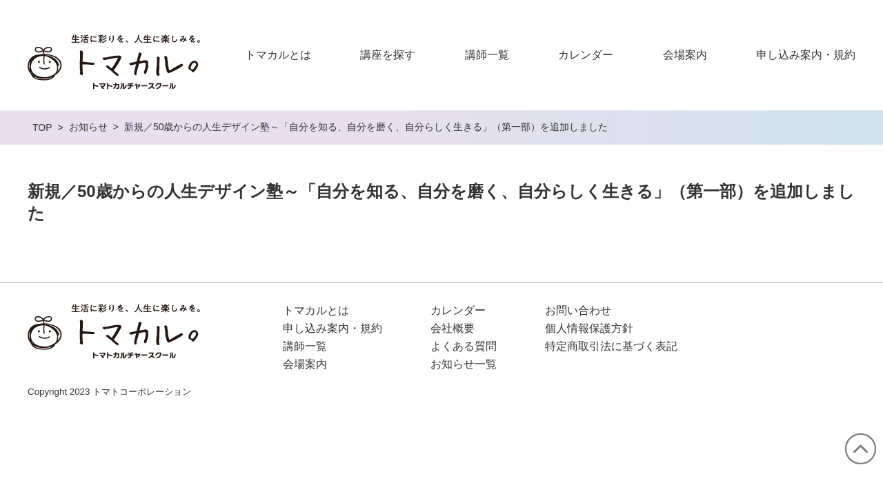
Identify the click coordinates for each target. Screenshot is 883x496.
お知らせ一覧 (463, 364)
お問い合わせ (578, 310)
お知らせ (88, 126)
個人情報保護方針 (589, 328)
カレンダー (585, 55)
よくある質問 (463, 346)
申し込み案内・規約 (805, 55)
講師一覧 (487, 55)
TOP (42, 127)
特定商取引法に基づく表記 (611, 346)
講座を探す (387, 55)
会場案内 (685, 55)
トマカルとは (278, 55)
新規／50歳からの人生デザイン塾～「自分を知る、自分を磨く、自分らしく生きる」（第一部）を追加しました (366, 126)
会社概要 (452, 328)
